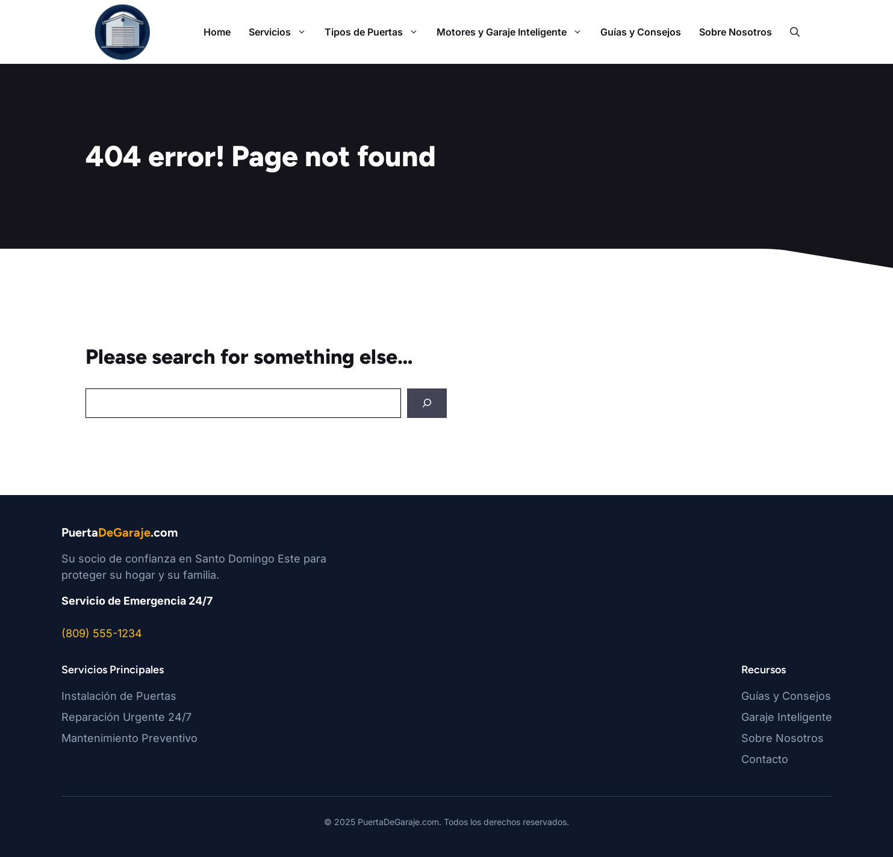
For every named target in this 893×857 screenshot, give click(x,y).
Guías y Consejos (640, 32)
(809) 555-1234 (101, 633)
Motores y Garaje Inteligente (514, 31)
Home (217, 32)
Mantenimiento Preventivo (129, 738)
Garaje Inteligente (786, 717)
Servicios (282, 31)
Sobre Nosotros (735, 32)
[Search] (427, 403)
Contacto (764, 759)
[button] (795, 31)
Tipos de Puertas (376, 31)
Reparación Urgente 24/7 (126, 717)
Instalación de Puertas (118, 696)
